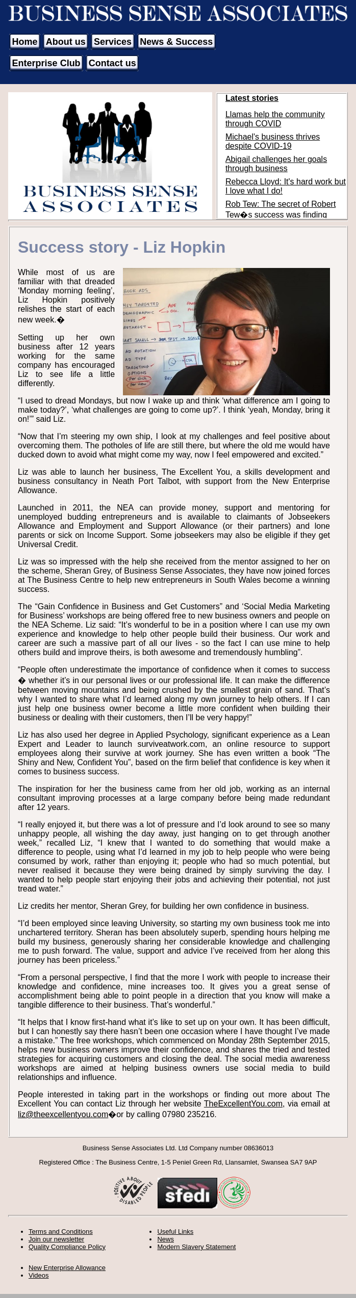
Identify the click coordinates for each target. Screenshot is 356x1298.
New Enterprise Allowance (67, 1268)
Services (113, 42)
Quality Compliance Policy (67, 1247)
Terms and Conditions (61, 1231)
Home (25, 42)
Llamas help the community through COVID (275, 119)
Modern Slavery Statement (196, 1247)
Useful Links (175, 1231)
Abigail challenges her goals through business (276, 164)
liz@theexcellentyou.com (63, 1114)
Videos (39, 1275)
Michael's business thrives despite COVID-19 (272, 141)
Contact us (112, 63)
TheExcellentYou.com (243, 1103)
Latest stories (251, 98)
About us (66, 42)
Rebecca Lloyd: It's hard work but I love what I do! (285, 186)
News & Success (176, 42)
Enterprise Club (46, 63)
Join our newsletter (56, 1239)
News (165, 1239)
